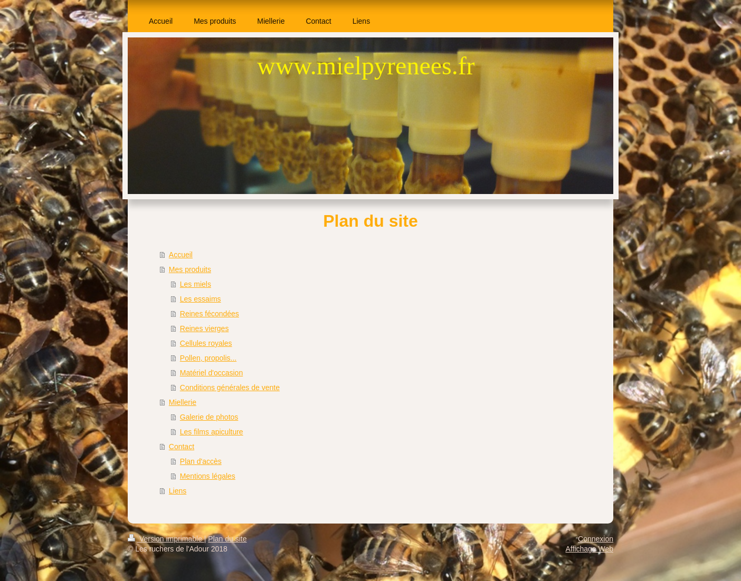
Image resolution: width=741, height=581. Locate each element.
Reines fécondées (209, 313)
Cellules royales (206, 343)
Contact (181, 446)
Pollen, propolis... (208, 358)
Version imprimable (166, 539)
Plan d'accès (201, 461)
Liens (177, 491)
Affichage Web (589, 549)
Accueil (181, 254)
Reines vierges (204, 328)
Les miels (195, 284)
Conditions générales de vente (230, 387)
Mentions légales (207, 476)
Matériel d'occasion (211, 373)
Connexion (595, 539)
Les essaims (200, 299)
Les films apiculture (211, 432)
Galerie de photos (209, 417)
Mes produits (190, 269)
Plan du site (227, 539)
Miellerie (182, 402)
